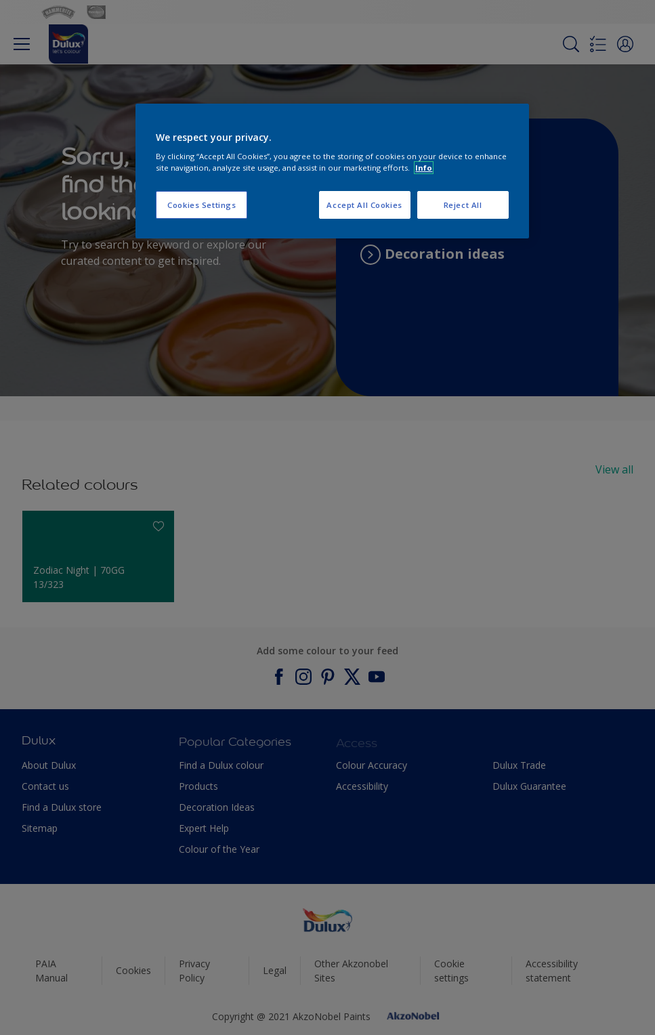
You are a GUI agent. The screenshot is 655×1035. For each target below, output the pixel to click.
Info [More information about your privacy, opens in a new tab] (423, 168)
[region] (331, 171)
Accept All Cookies (364, 205)
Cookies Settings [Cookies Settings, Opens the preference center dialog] (201, 205)
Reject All (463, 205)
